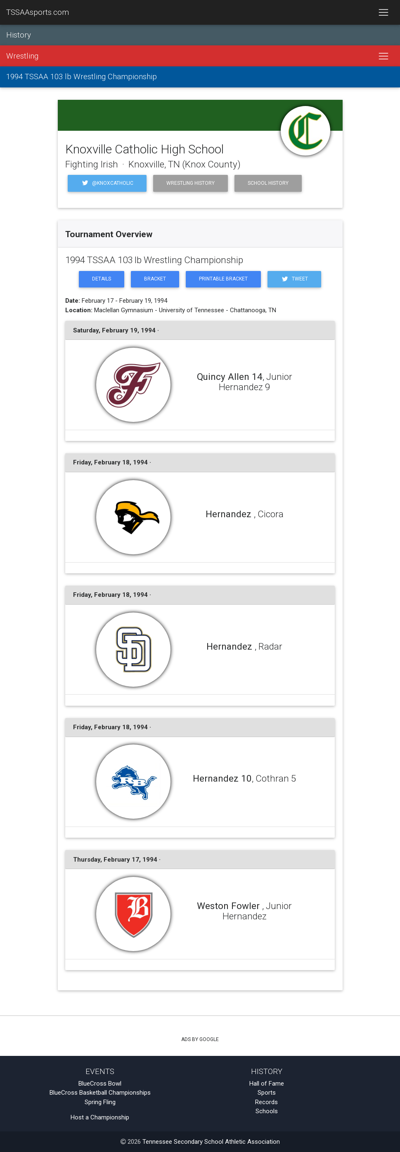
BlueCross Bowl (99, 1083)
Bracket (155, 279)
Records (266, 1102)
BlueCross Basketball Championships (100, 1092)
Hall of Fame (266, 1083)
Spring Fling (100, 1102)
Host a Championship (100, 1117)
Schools (267, 1111)
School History (268, 183)
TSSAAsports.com (37, 12)
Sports (267, 1092)
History (18, 35)
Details (101, 279)
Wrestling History (190, 183)
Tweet (294, 279)
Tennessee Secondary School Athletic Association (211, 1141)
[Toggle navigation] (383, 12)
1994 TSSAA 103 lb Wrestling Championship (81, 76)
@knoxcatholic (107, 182)
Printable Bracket (223, 279)
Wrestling (22, 56)
